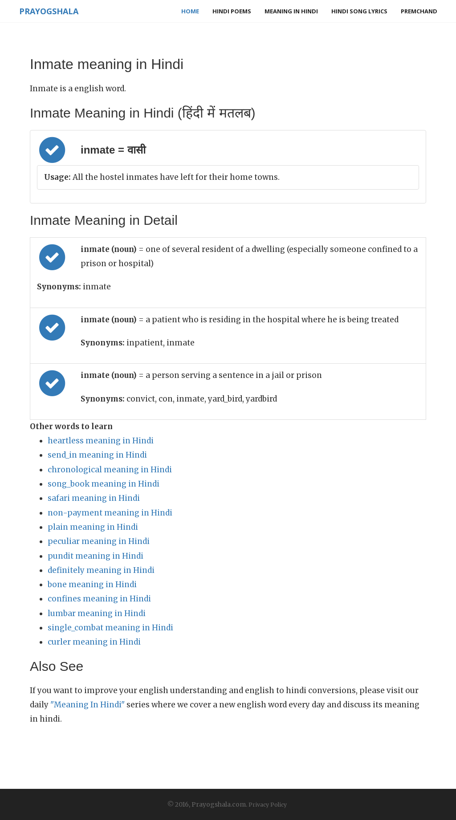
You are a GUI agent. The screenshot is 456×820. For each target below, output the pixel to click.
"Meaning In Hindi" (87, 705)
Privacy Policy (267, 804)
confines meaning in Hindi (99, 599)
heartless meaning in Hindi (101, 441)
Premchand (419, 11)
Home (190, 11)
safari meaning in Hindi (94, 498)
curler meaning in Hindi (94, 642)
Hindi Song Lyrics (359, 11)
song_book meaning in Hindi (103, 484)
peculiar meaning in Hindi (99, 541)
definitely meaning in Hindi (101, 570)
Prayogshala (48, 11)
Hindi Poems (231, 11)
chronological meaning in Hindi (110, 470)
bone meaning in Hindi (92, 584)
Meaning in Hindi (291, 11)
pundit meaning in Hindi (95, 556)
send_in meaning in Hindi (97, 455)
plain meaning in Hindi (93, 527)
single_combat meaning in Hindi (110, 628)
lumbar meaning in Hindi (97, 613)
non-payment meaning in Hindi (110, 513)
